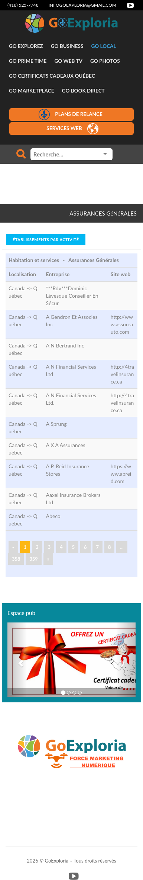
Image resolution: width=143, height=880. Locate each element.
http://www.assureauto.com (122, 324)
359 (33, 559)
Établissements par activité (46, 239)
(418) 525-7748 (23, 5)
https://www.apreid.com (121, 473)
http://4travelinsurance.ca (122, 374)
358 (16, 559)
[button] (17, 659)
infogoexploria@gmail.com (82, 5)
